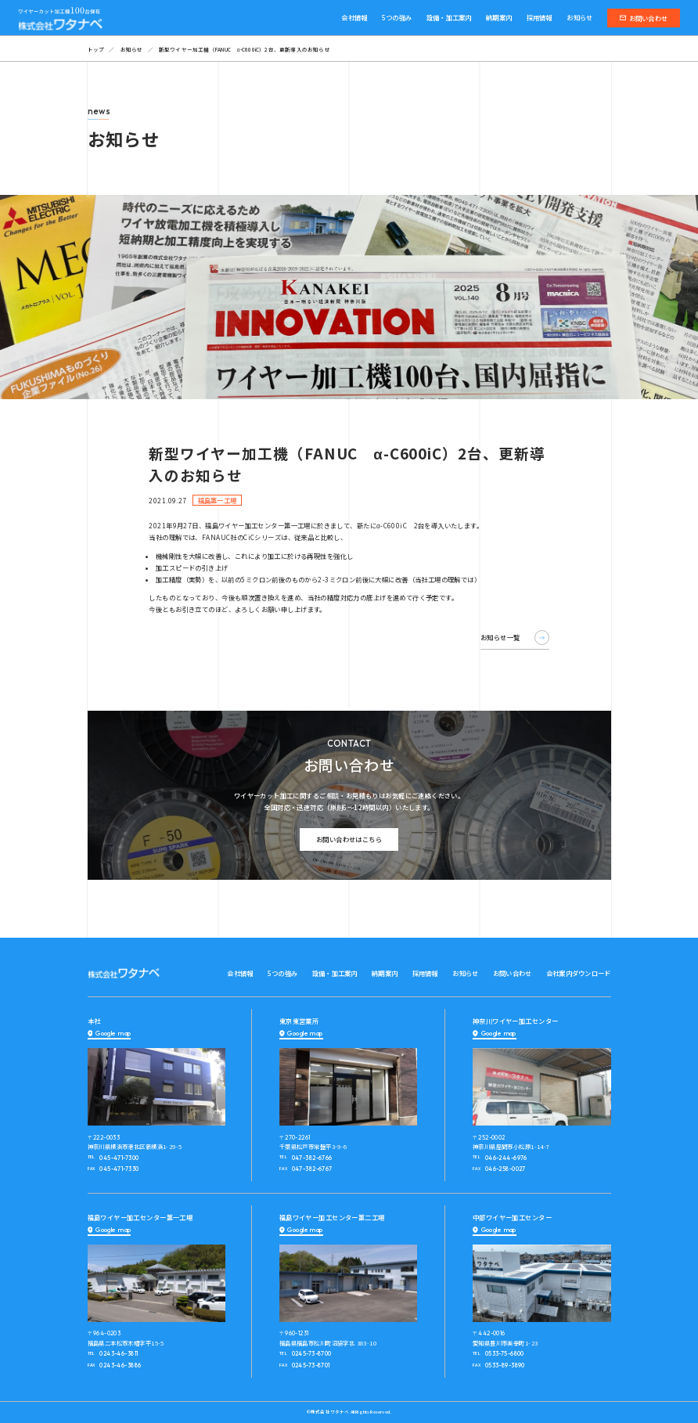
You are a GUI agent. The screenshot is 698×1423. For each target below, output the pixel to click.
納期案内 (499, 17)
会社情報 (354, 17)
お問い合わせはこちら (349, 839)
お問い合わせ (644, 18)
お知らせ (579, 17)
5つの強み (397, 17)
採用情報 (539, 17)
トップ (96, 49)
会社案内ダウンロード (578, 973)
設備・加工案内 (449, 17)
